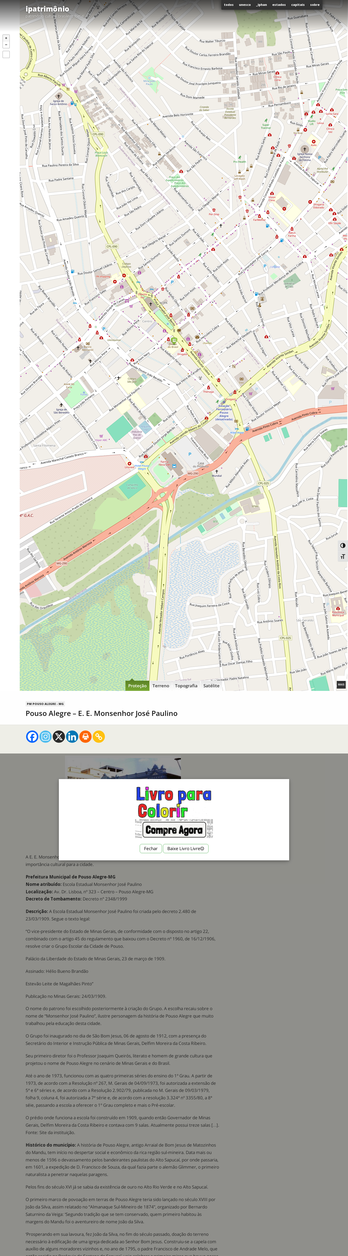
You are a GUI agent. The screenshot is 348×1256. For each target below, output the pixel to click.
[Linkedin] (72, 736)
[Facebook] (32, 736)
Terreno (161, 686)
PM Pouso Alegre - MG (45, 704)
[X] (59, 736)
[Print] (85, 736)
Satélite (211, 686)
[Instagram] (45, 736)
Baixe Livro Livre (185, 848)
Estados (279, 5)
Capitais (298, 5)
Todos (229, 5)
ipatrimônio (47, 9)
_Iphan (261, 5)
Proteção (137, 686)
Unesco (245, 5)
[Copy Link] (99, 736)
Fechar (151, 848)
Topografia (186, 686)
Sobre (315, 5)
